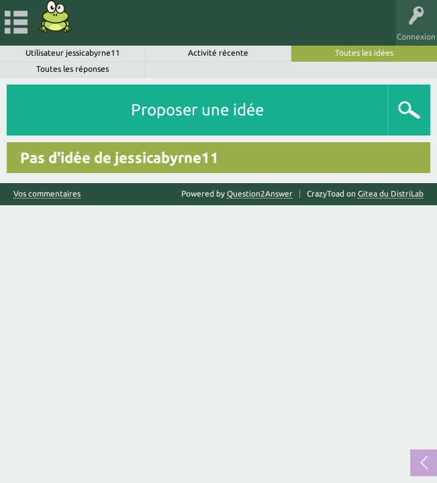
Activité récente (218, 52)
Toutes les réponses (72, 68)
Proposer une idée (197, 110)
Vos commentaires (47, 194)
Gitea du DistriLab (391, 193)
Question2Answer (260, 193)
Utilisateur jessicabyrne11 (73, 52)
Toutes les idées (364, 52)
